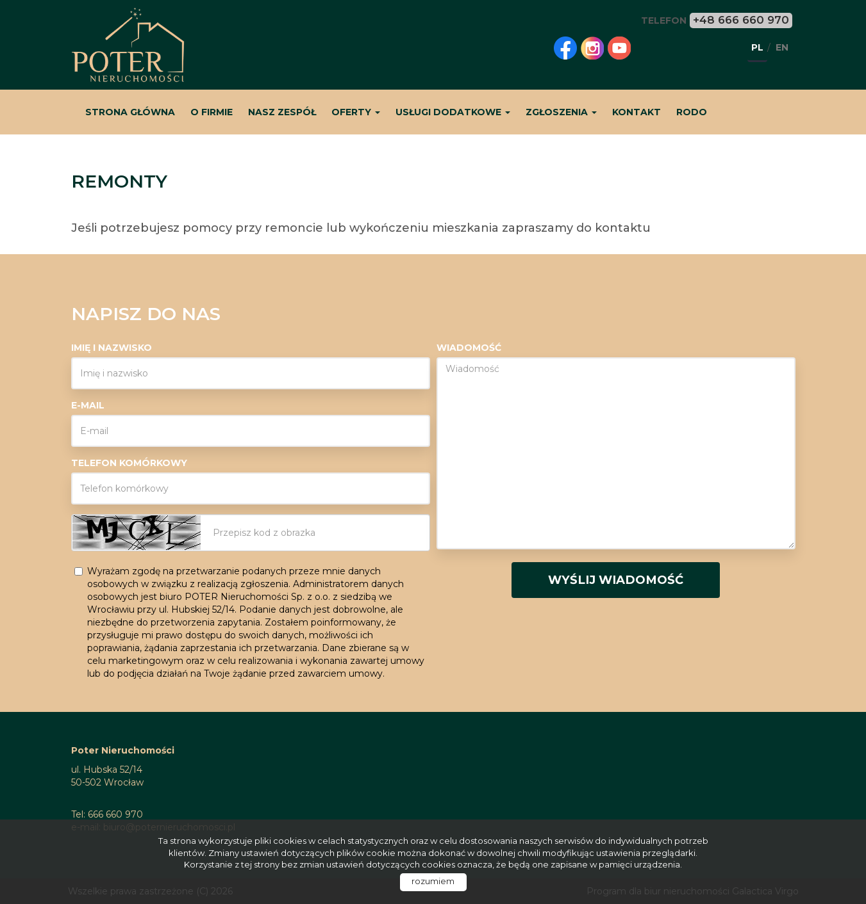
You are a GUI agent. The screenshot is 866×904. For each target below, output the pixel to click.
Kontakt (636, 112)
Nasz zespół (282, 112)
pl (757, 47)
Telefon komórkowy (129, 463)
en (782, 47)
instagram (592, 48)
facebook (565, 48)
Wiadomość (469, 347)
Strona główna (130, 112)
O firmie (211, 112)
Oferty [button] (355, 112)
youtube (619, 48)
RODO (691, 112)
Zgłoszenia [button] (561, 112)
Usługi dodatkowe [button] (453, 112)
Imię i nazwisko (111, 347)
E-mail (87, 405)
